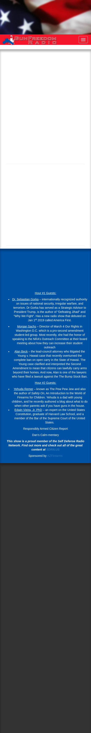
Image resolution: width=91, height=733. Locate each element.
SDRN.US (53, 449)
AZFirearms (54, 455)
